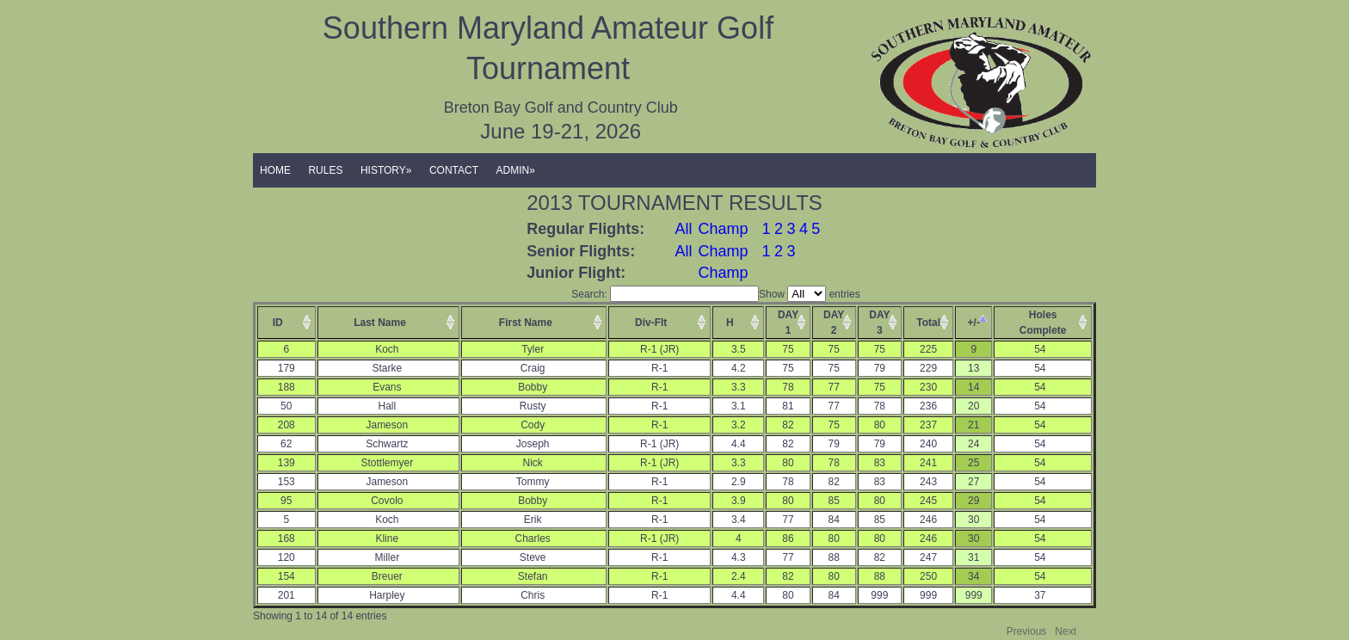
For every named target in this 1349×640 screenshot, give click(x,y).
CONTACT (453, 170)
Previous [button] (1027, 631)
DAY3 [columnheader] (879, 322)
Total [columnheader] (928, 323)
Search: (665, 294)
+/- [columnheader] (974, 323)
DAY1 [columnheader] (788, 322)
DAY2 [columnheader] (833, 322)
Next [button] (1065, 631)
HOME (275, 170)
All (684, 228)
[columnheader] (286, 322)
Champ (723, 228)
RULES (325, 170)
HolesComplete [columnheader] (1043, 322)
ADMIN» (515, 170)
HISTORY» (386, 170)
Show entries (809, 294)
